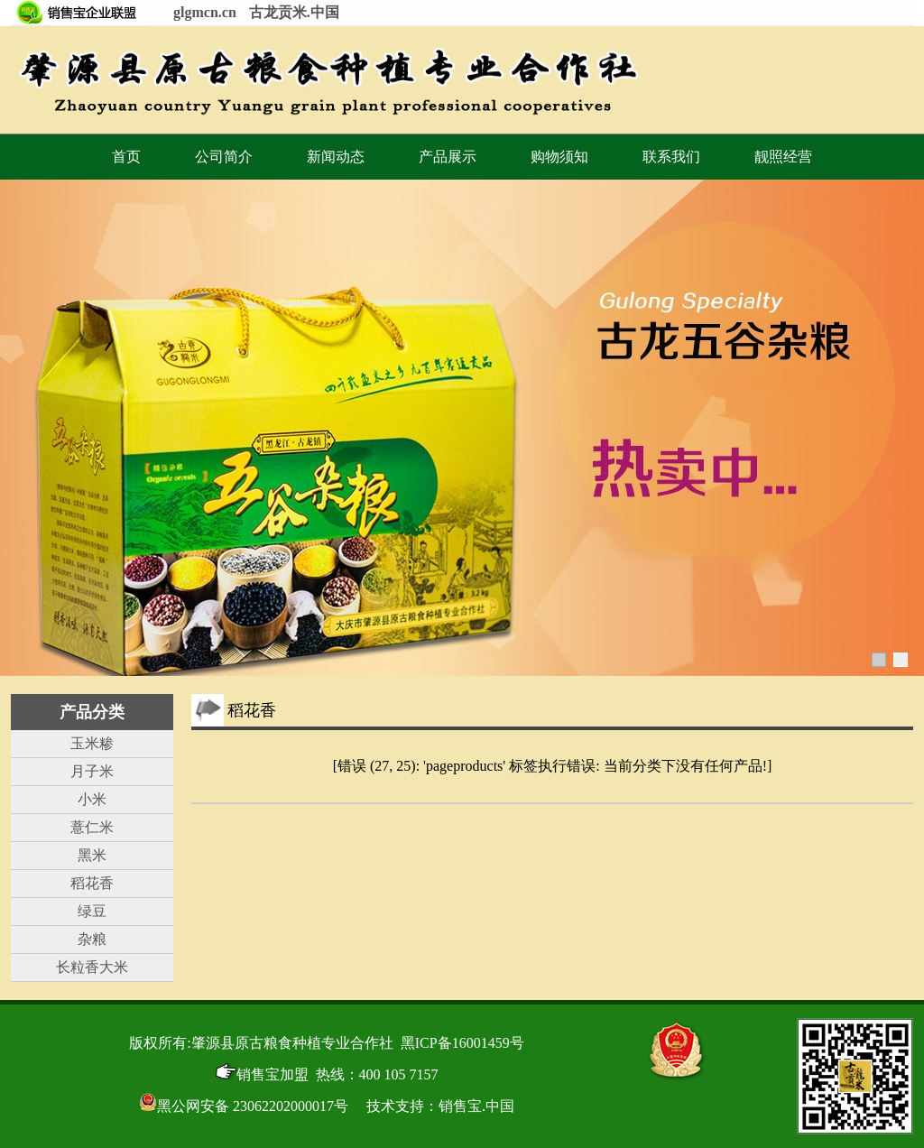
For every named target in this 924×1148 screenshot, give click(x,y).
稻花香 (92, 883)
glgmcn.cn (204, 12)
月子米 (92, 771)
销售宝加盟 (262, 1074)
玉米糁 (92, 743)
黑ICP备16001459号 (462, 1043)
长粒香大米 (92, 967)
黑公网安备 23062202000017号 (243, 1106)
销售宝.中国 (476, 1106)
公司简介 (224, 156)
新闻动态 (336, 156)
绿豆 (92, 911)
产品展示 (447, 156)
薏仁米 (92, 827)
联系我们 (671, 156)
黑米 (92, 855)
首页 (126, 156)
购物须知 (559, 156)
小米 (92, 799)
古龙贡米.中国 (294, 12)
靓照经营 (783, 156)
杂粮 (92, 939)
